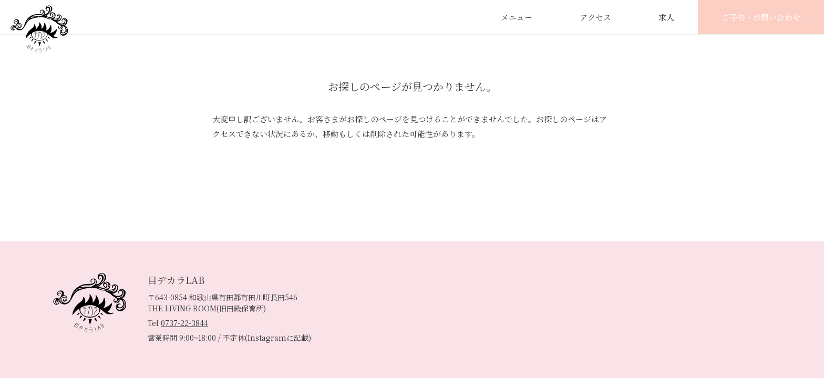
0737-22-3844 (184, 322)
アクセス (595, 17)
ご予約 (761, 17)
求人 (666, 17)
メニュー (516, 17)
